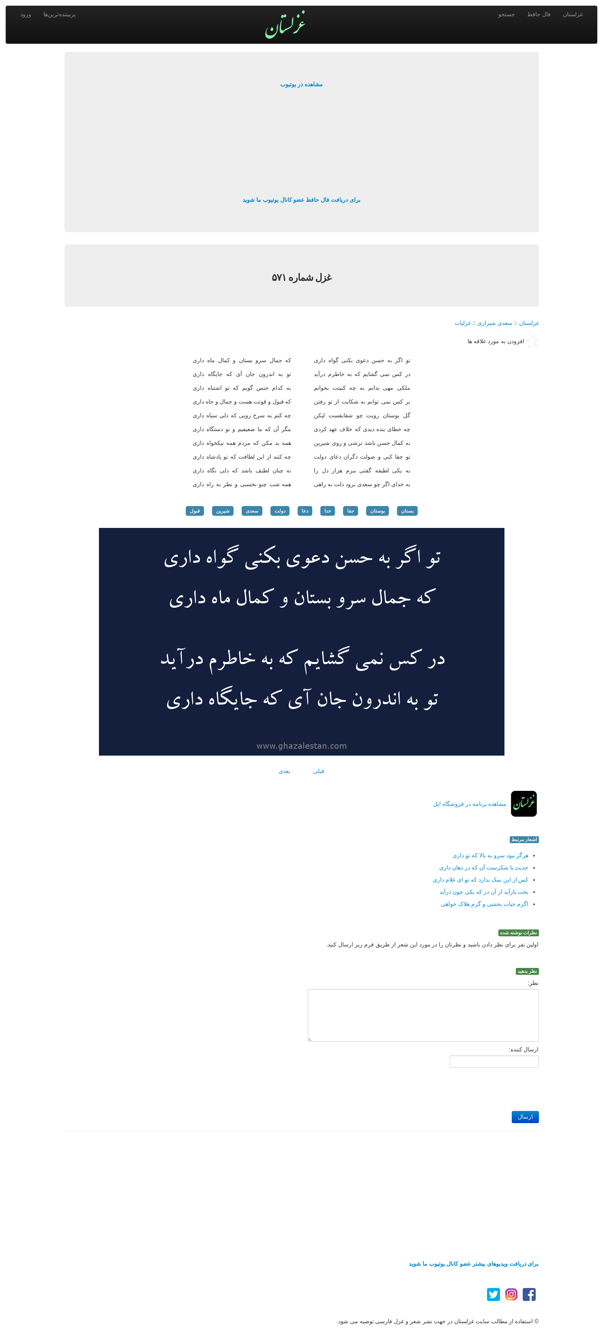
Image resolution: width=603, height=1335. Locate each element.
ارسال (525, 1117)
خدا (327, 511)
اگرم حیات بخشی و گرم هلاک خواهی (484, 904)
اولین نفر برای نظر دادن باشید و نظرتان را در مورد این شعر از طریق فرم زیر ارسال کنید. (432, 944)
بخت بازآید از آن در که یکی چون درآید (484, 892)
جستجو (506, 14)
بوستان (377, 511)
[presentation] (477, 1087)
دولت (280, 511)
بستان (407, 511)
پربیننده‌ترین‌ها (59, 14)
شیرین (223, 511)
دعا (305, 511)
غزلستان (573, 14)
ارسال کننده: (524, 1049)
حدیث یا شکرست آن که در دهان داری (483, 867)
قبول (195, 511)
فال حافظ (539, 14)
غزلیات (463, 323)
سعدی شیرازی (495, 323)
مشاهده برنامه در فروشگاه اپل (470, 804)
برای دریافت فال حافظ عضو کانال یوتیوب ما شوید (301, 200)
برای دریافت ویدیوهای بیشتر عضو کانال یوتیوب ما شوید (474, 1263)
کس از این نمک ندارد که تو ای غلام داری (480, 879)
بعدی (284, 771)
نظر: (533, 983)
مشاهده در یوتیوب (301, 84)
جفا (350, 511)
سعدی (252, 511)
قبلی (318, 771)
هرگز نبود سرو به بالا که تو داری (490, 855)
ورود (25, 14)
